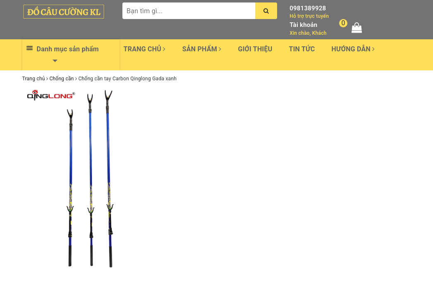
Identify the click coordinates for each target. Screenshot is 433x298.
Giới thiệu (255, 49)
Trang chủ (145, 49)
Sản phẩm (202, 49)
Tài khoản (303, 25)
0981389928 (307, 8)
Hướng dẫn (353, 49)
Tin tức (302, 49)
